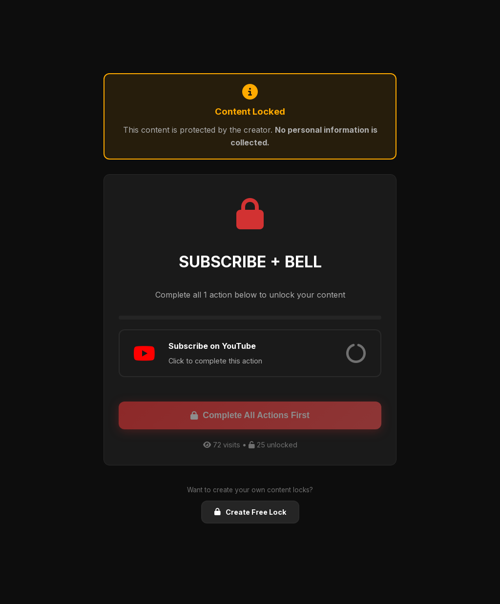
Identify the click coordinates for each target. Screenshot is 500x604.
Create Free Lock (250, 512)
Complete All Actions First (250, 415)
